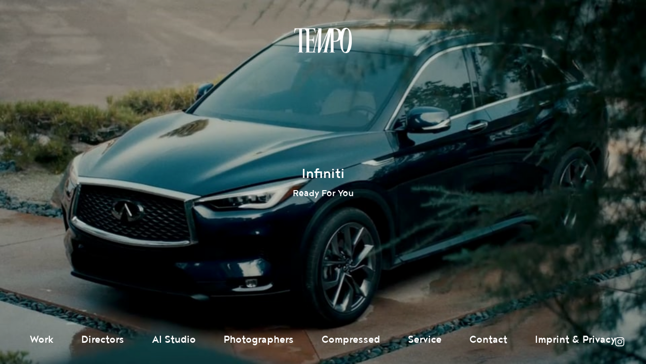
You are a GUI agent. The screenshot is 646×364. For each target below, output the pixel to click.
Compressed (350, 340)
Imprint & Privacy (575, 340)
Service (425, 340)
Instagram (620, 342)
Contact (488, 340)
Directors (102, 340)
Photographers (259, 340)
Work (41, 340)
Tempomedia (323, 40)
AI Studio (174, 340)
